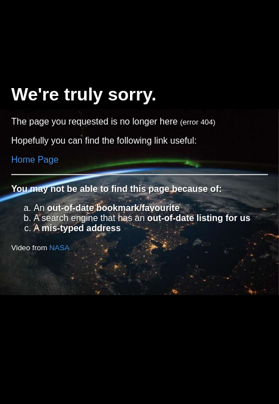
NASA (59, 248)
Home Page (35, 159)
